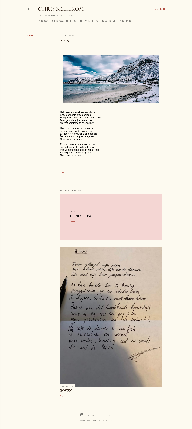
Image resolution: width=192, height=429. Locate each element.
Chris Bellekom (61, 8)
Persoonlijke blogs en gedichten (60, 21)
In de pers (125, 21)
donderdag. (81, 216)
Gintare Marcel (107, 420)
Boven (66, 390)
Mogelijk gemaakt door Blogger (96, 415)
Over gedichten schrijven (100, 21)
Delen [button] (30, 35)
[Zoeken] (160, 9)
